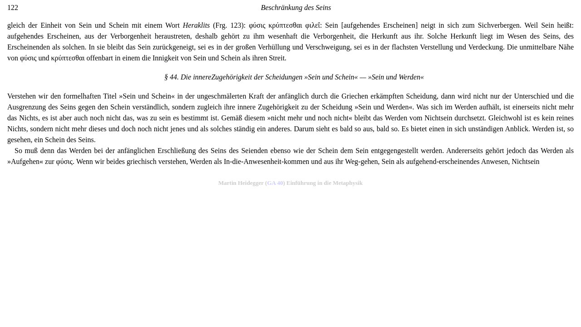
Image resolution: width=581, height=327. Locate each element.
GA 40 (275, 182)
